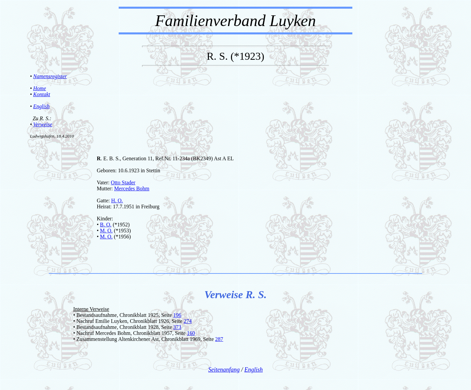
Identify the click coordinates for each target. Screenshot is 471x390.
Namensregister (50, 76)
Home (39, 88)
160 (191, 333)
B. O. (105, 224)
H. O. (117, 200)
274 (188, 321)
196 (177, 315)
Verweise (42, 124)
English (41, 106)
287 (219, 339)
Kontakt (41, 94)
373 (177, 327)
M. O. (106, 230)
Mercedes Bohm (131, 188)
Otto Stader (123, 182)
